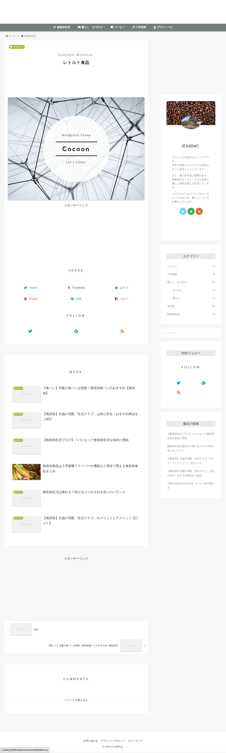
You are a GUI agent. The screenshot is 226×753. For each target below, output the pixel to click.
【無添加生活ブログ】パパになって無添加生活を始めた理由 (190, 436)
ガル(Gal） (191, 146)
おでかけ (194, 290)
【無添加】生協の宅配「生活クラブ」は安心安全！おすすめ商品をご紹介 (190, 473)
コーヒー (191, 266)
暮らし (194, 298)
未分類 (191, 306)
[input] (191, 332)
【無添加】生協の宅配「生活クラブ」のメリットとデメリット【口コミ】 (190, 460)
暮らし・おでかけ (191, 282)
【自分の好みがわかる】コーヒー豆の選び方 (190, 485)
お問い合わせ (89, 741)
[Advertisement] (76, 79)
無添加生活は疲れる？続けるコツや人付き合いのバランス (190, 448)
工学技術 (191, 274)
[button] (218, 333)
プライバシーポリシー (113, 741)
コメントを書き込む (76, 701)
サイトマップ (136, 741)
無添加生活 (17, 46)
